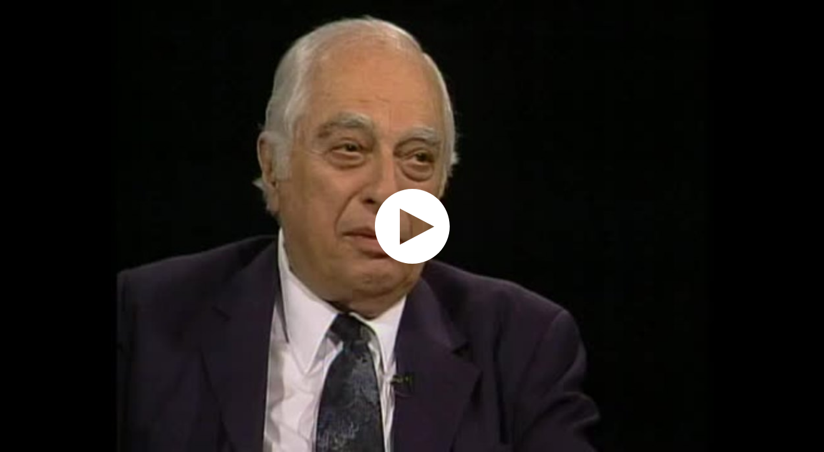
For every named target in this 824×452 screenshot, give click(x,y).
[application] (412, 226)
